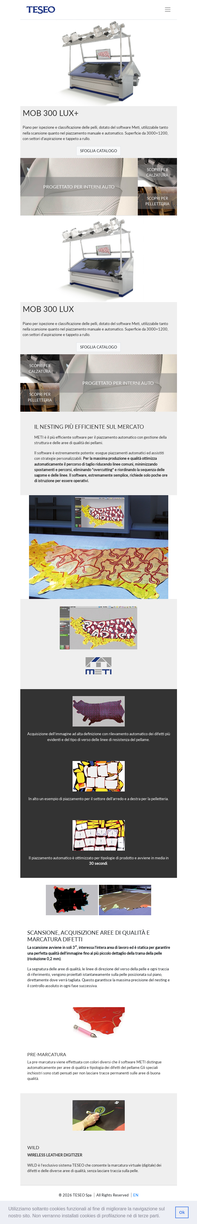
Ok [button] (182, 1212)
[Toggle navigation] (168, 9)
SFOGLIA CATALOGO (98, 150)
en (135, 1195)
